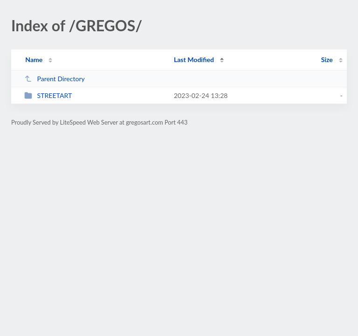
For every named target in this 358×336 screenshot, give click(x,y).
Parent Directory (54, 79)
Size (327, 59)
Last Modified (194, 59)
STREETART (48, 95)
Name (33, 59)
